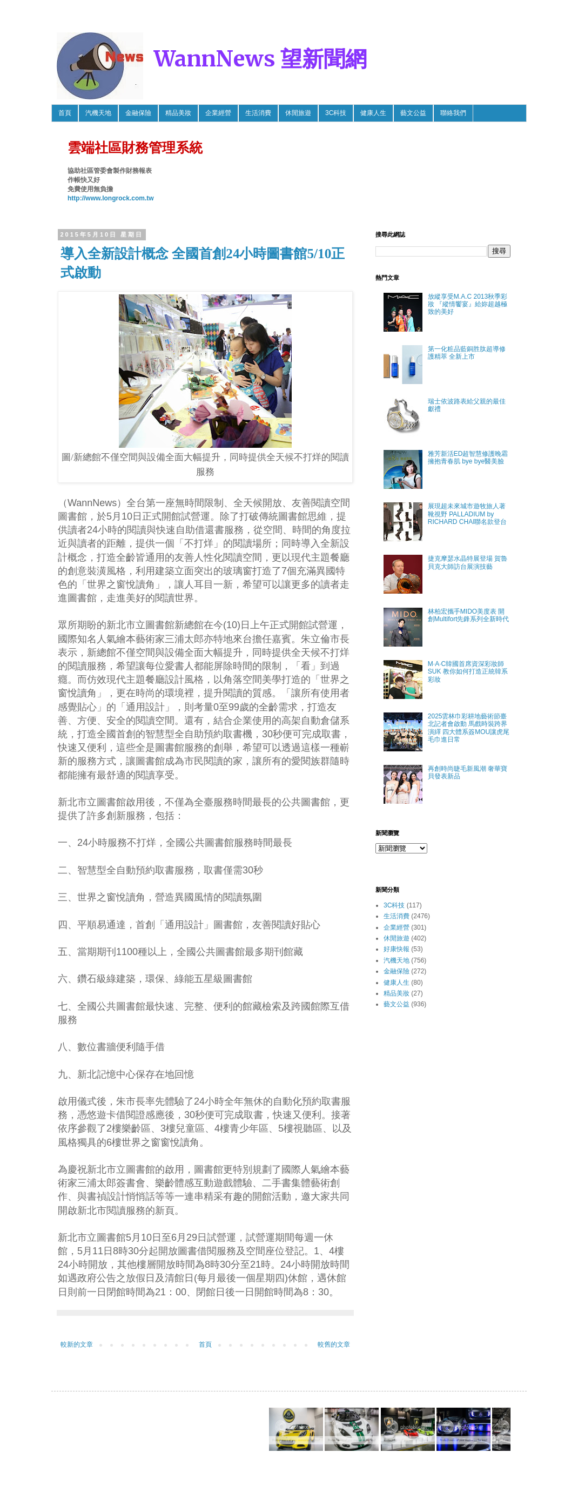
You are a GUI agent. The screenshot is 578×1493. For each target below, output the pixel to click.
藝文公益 (413, 113)
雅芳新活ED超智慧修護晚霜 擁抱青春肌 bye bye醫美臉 (468, 457)
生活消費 (258, 113)
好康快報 (396, 949)
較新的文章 (77, 1344)
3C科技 (335, 113)
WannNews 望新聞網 (260, 58)
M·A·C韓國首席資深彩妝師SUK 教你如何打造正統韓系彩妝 (468, 671)
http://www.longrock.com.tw (111, 198)
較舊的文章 (334, 1344)
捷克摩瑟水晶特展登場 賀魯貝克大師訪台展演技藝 (467, 562)
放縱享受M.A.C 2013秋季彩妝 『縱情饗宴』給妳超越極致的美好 (467, 304)
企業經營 (218, 113)
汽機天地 (98, 113)
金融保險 (138, 113)
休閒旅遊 (298, 113)
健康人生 (373, 113)
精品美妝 (178, 113)
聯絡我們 (453, 113)
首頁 (64, 113)
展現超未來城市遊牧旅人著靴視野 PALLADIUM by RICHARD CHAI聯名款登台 (467, 514)
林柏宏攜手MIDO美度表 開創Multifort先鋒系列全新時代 (468, 615)
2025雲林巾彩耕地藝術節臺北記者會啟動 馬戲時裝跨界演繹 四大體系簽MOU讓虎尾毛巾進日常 (468, 727)
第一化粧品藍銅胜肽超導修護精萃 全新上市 (467, 352)
